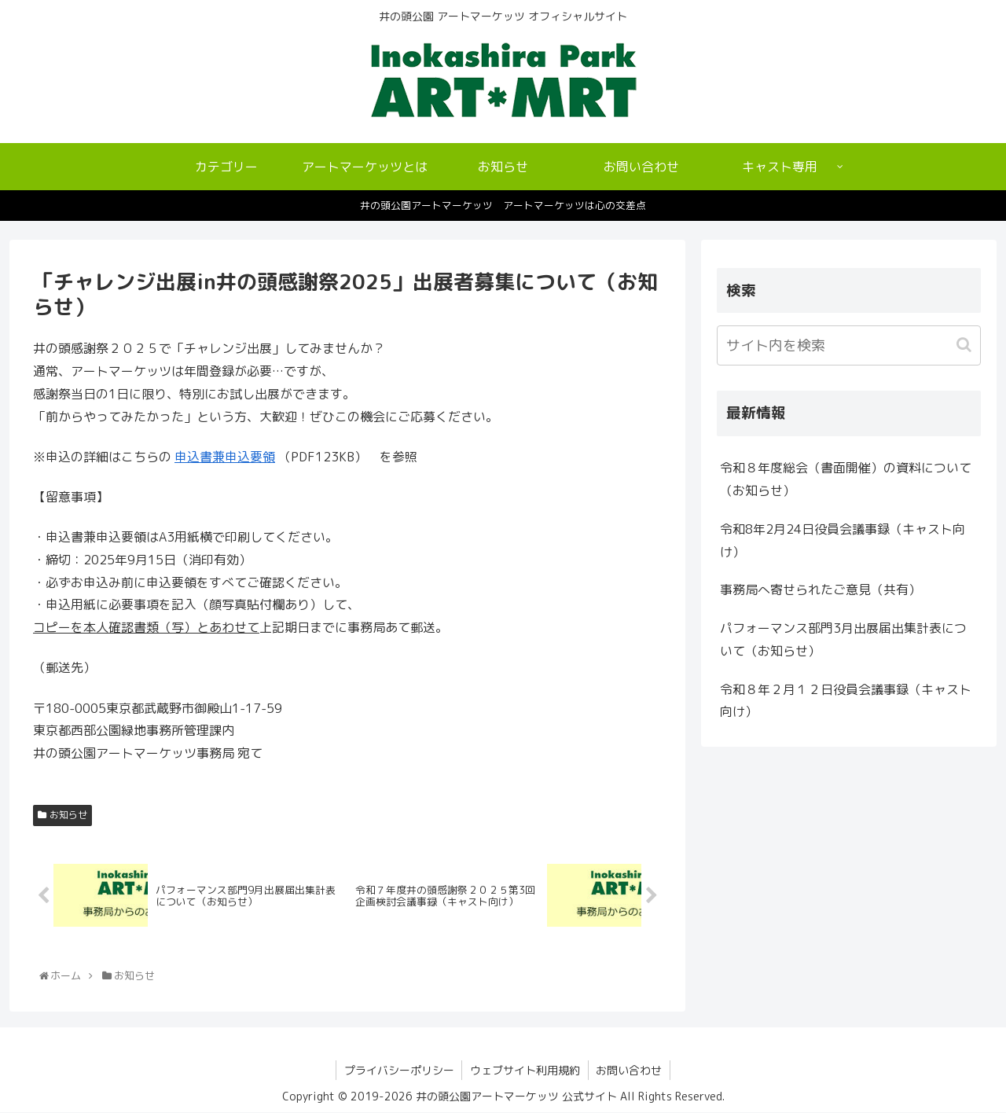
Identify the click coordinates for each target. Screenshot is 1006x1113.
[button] (965, 344)
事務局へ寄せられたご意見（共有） (820, 589)
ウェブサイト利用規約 (525, 1070)
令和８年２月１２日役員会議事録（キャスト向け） (845, 701)
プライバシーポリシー (398, 1070)
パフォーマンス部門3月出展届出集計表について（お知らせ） (843, 639)
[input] (849, 345)
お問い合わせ (630, 1070)
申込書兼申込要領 (224, 456)
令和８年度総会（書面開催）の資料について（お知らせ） (845, 479)
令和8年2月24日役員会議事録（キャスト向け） (842, 540)
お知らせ (68, 814)
